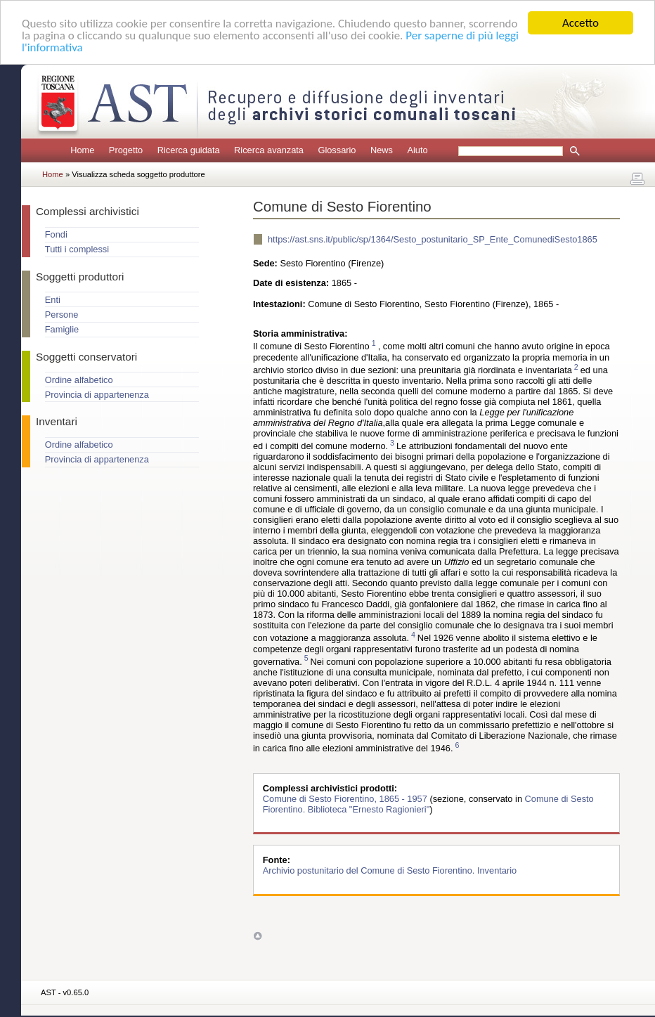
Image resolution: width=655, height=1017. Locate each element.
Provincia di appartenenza (97, 394)
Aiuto (417, 150)
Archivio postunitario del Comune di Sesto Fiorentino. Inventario (390, 870)
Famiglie (62, 329)
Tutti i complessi (77, 249)
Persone (62, 314)
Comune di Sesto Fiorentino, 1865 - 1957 (346, 798)
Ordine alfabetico (79, 380)
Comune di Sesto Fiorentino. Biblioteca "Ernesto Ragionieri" (428, 804)
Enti (52, 299)
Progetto (126, 150)
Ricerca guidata (188, 150)
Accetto (580, 22)
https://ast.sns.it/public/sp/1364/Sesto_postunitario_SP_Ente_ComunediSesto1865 (432, 239)
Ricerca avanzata (269, 150)
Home (82, 150)
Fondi (56, 234)
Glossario (337, 150)
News (381, 150)
